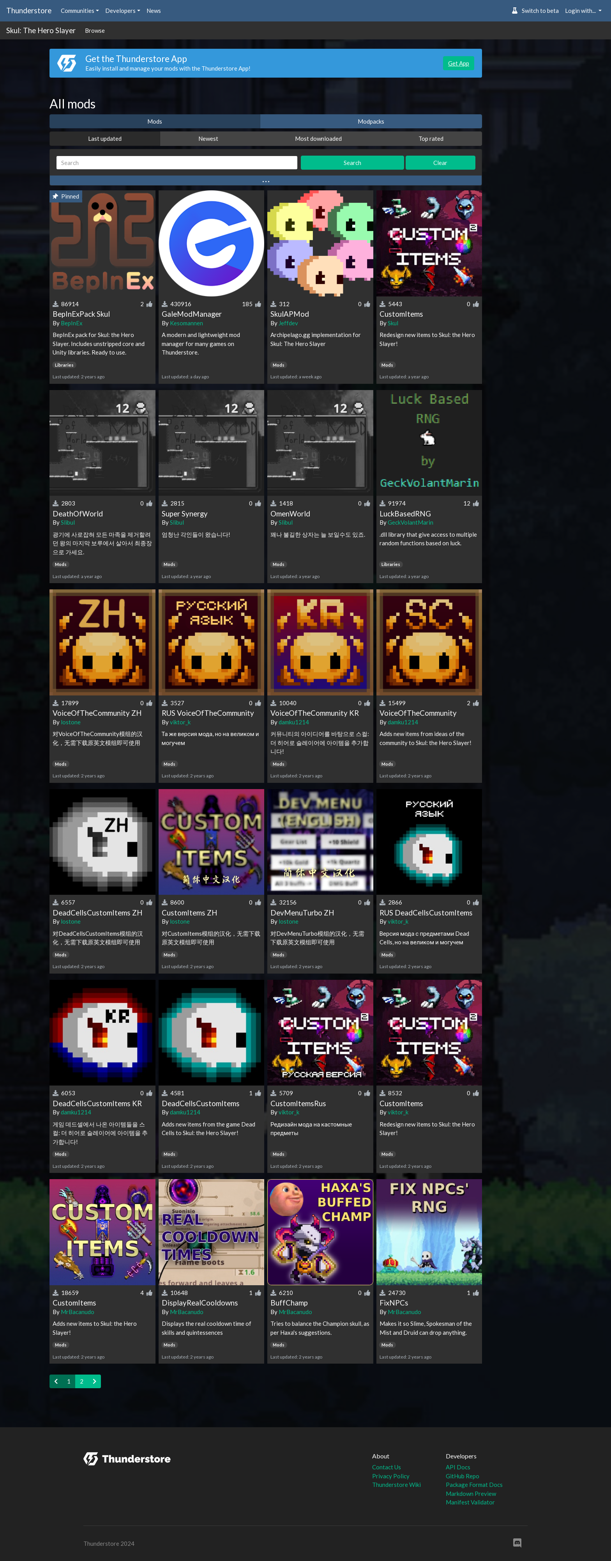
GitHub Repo (462, 1475)
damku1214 (294, 722)
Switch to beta (535, 10)
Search (352, 162)
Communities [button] (77, 10)
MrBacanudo (77, 1311)
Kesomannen (186, 322)
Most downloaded (318, 138)
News (154, 10)
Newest (208, 138)
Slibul (68, 522)
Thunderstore (28, 10)
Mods (154, 121)
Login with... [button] (581, 10)
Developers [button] (120, 10)
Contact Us (386, 1467)
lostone (71, 722)
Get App (458, 63)
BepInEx (72, 322)
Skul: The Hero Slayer (41, 30)
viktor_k (180, 722)
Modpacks (371, 121)
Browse (95, 30)
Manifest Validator (470, 1502)
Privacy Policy (391, 1475)
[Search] (177, 163)
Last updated (105, 138)
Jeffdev (288, 322)
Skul (393, 322)
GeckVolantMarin (410, 522)
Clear (440, 162)
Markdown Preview (471, 1493)
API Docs (458, 1467)
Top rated (431, 138)
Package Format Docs (474, 1484)
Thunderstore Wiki (396, 1484)
